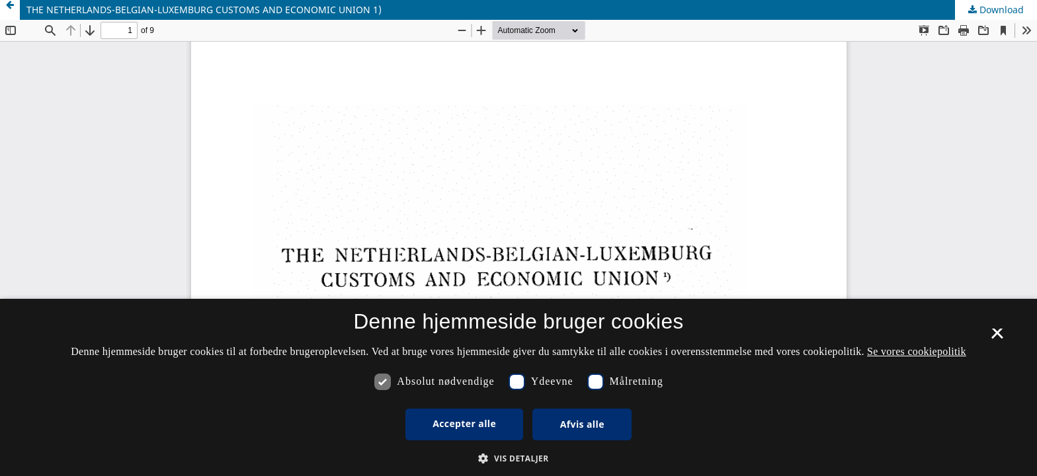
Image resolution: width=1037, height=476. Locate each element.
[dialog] (518, 387)
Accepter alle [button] (464, 423)
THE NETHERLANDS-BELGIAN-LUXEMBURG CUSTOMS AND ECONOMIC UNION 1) (204, 9)
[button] (518, 458)
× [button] (997, 338)
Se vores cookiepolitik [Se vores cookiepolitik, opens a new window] (916, 351)
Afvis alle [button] (582, 424)
